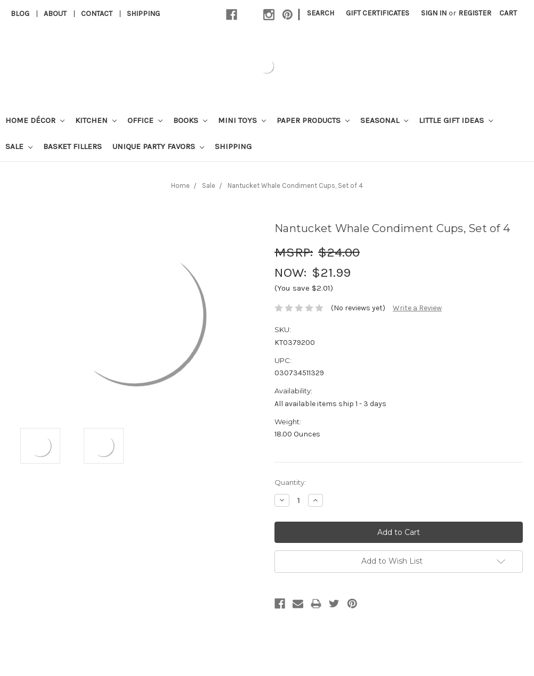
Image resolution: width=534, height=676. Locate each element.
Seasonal (384, 120)
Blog (20, 13)
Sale (19, 146)
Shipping (143, 13)
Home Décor (34, 120)
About (55, 13)
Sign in (434, 13)
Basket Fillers (72, 146)
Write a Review (417, 307)
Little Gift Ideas (456, 120)
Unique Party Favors (158, 146)
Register (474, 13)
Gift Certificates (377, 13)
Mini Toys (242, 120)
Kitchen (96, 120)
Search (320, 13)
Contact (96, 13)
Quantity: (290, 482)
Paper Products (313, 120)
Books (190, 120)
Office (145, 120)
